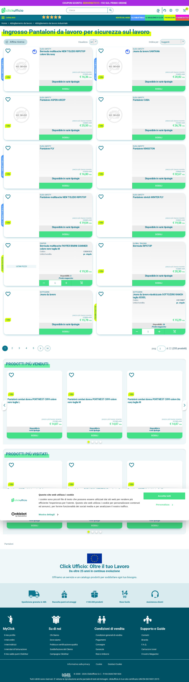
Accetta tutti (164, 657)
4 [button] (122, 442)
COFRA (16, 163)
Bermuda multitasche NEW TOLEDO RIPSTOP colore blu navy (92, 53)
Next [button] (184, 405)
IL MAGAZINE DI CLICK (154, 18)
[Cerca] (89, 10)
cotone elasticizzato (23, 278)
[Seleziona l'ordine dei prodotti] (172, 42)
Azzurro (16, 225)
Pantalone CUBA (154, 100)
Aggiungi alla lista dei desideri (50, 51)
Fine (90, 348)
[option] (70, 404)
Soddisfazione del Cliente (61, 649)
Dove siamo (55, 640)
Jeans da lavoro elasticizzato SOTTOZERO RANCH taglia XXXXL (163, 296)
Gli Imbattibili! (137, 18)
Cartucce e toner (149, 649)
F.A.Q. (144, 644)
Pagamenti (101, 640)
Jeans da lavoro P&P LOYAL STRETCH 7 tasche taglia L (115, 491)
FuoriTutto (182, 18)
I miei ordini (9, 640)
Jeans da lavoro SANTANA (159, 51)
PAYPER (77, 243)
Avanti (83, 348)
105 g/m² (17, 307)
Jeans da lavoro (82, 294)
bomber (16, 128)
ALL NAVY (18, 211)
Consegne (100, 644)
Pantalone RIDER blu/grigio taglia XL (160, 489)
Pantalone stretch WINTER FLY (161, 197)
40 (14, 369)
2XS (14, 355)
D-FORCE (17, 170)
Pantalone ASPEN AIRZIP (87, 100)
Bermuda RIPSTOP (155, 245)
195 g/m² (17, 327)
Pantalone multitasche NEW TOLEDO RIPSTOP (92, 199)
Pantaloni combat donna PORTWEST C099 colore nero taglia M (114, 401)
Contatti (145, 635)
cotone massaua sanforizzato (24, 285)
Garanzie (100, 649)
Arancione (18, 218)
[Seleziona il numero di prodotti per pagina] (114, 42)
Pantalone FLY (81, 148)
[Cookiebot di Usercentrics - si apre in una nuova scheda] (19, 676)
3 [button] (118, 442)
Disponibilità (92, 276)
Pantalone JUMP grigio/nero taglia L (68, 489)
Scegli (93, 88)
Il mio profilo (9, 635)
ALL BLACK (18, 205)
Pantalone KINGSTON (156, 148)
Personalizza (164, 666)
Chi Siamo (54, 635)
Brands (144, 640)
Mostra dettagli (47, 676)
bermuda (17, 121)
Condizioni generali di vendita (109, 635)
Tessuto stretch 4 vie (23, 247)
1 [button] (110, 442)
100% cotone (19, 265)
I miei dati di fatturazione (15, 649)
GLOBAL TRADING (21, 183)
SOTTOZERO (79, 292)
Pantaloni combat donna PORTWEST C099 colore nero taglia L (68, 401)
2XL (15, 349)
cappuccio (18, 134)
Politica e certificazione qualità (64, 644)
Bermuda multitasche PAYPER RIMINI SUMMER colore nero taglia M (93, 247)
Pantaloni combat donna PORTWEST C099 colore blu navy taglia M (160, 401)
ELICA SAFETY (20, 176)
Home (4, 23)
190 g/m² (17, 320)
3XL (15, 362)
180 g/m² (17, 314)
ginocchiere (18, 141)
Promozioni (170, 18)
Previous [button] (47, 405)
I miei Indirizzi (10, 644)
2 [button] (114, 442)
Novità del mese (123, 18)
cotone (17, 272)
